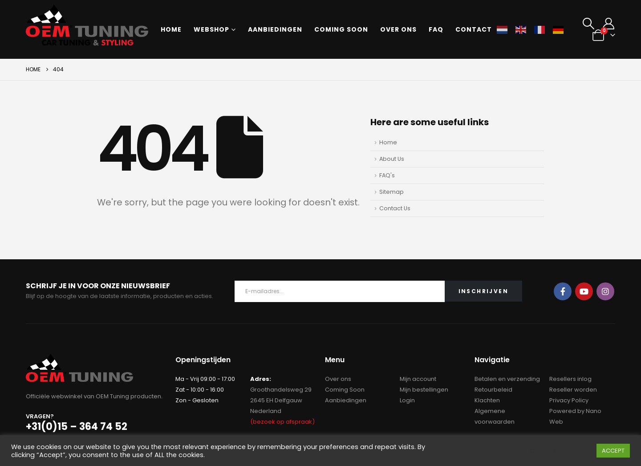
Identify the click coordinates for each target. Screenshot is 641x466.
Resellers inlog (570, 379)
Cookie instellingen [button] (560, 451)
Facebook (563, 291)
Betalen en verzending (507, 379)
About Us (391, 159)
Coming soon (341, 29)
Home (171, 29)
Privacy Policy (568, 400)
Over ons (398, 29)
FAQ (436, 29)
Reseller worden (573, 389)
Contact (473, 29)
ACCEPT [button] (613, 450)
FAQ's (387, 175)
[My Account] (608, 23)
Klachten (487, 400)
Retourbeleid (493, 389)
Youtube (584, 291)
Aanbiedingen (275, 29)
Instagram (605, 291)
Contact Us (394, 208)
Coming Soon (345, 389)
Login (407, 400)
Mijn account (418, 379)
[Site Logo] (87, 24)
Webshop (211, 29)
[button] (588, 23)
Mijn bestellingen (424, 389)
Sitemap (391, 192)
